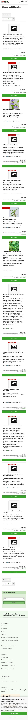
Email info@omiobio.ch (7, 669)
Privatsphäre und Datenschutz (8, 646)
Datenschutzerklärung (9, 710)
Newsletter (4, 628)
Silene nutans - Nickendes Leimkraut (12, 180)
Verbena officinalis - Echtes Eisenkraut (12, 426)
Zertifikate (3, 634)
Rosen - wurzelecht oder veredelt (9, 681)
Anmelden (14, 602)
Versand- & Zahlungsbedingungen (9, 637)
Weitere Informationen (14, 717)
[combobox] (6, 15)
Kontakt (3, 631)
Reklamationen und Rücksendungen (10, 640)
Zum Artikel (14, 58)
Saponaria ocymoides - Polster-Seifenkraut (13, 72)
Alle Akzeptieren (14, 713)
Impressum (4, 625)
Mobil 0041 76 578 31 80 (8, 665)
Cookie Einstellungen (6, 648)
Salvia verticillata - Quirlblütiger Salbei (12, 34)
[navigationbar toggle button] (26, 2)
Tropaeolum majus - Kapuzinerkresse (12, 251)
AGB (2, 643)
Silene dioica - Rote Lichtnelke (10, 144)
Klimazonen (4, 679)
